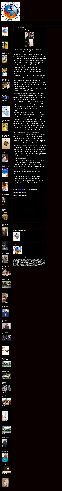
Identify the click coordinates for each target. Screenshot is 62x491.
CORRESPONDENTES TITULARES (39, 22)
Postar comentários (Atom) (31, 227)
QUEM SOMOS (22, 22)
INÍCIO (4, 22)
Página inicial (30, 224)
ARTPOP (6, 4)
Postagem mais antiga (41, 224)
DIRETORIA (16, 22)
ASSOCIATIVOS (29, 22)
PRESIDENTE (9, 22)
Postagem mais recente (18, 224)
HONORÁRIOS (50, 22)
